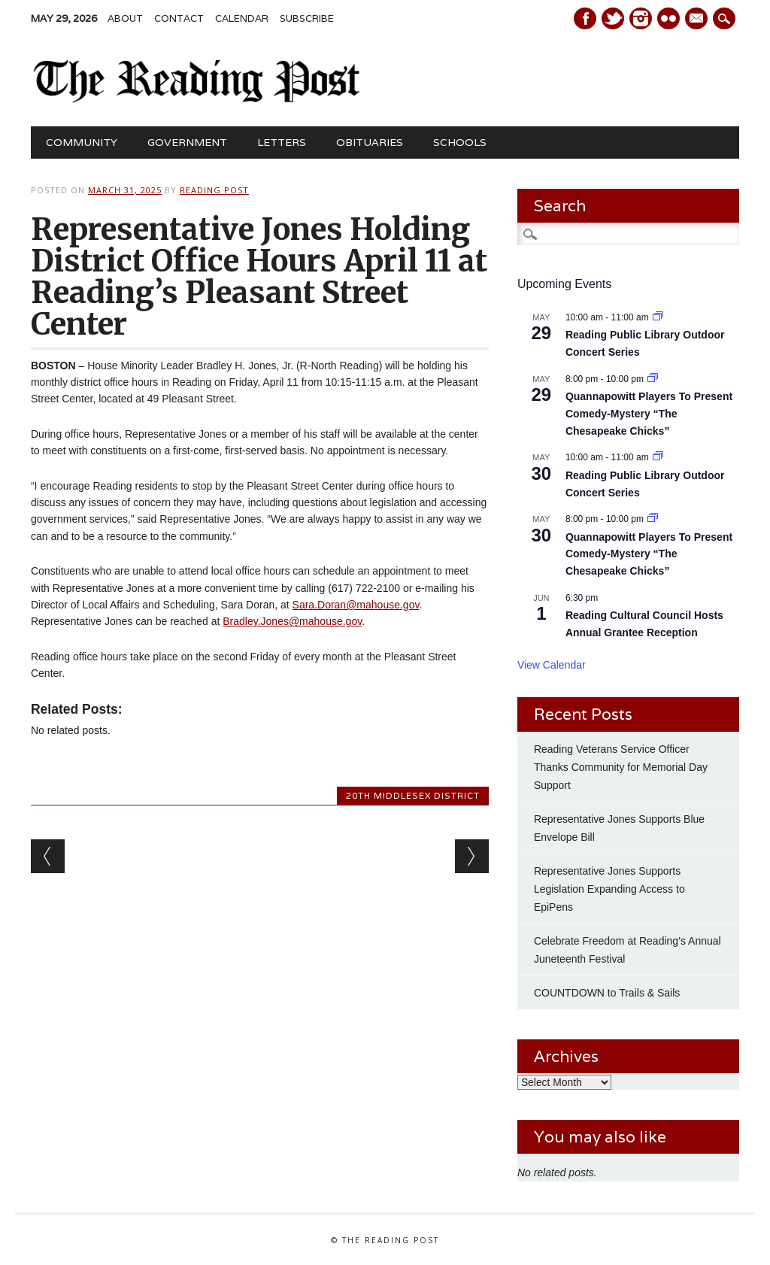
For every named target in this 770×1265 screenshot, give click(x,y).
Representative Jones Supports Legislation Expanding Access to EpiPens (609, 889)
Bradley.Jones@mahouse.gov (292, 621)
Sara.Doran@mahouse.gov (356, 605)
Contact (179, 18)
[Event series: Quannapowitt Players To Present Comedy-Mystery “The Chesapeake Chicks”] (652, 379)
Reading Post (214, 190)
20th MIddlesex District (413, 795)
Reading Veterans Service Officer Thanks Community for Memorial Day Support (621, 767)
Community (81, 142)
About (125, 18)
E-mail (698, 19)
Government (187, 142)
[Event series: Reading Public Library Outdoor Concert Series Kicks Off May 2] (658, 317)
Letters (281, 142)
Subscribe (307, 18)
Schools (460, 142)
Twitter (613, 18)
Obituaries (369, 142)
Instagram (640, 18)
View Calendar (551, 665)
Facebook (585, 18)
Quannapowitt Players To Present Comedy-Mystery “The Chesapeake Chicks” (648, 413)
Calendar (241, 18)
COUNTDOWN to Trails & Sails (607, 993)
